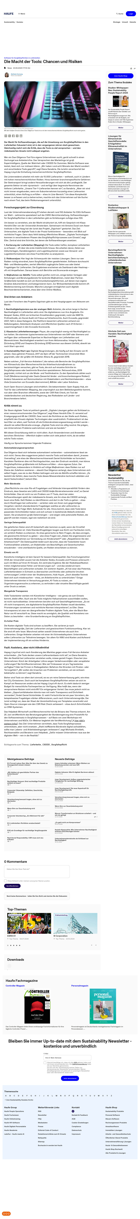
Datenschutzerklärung (119, 517)
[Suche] (120, 14)
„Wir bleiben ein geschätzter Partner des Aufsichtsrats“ (23, 773)
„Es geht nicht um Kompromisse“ (68, 822)
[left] (92, 945)
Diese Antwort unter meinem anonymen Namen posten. (28, 881)
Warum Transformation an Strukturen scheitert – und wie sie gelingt (75, 814)
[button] (131, 13)
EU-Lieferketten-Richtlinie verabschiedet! (23, 823)
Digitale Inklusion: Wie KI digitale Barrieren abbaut (74, 772)
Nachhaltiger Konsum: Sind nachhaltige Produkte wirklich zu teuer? (26, 782)
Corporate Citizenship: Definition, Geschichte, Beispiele (25, 791)
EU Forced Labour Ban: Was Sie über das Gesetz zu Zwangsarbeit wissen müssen (27, 764)
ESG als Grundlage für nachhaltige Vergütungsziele (27, 830)
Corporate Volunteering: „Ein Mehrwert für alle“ (25, 816)
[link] (9, 22)
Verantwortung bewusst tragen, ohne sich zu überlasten (24, 800)
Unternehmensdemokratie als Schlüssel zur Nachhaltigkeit (72, 839)
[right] (96, 945)
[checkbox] (5, 881)
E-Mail (46, 1053)
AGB (115, 513)
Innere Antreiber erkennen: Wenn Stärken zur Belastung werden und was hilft (72, 764)
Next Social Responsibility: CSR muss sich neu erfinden (25, 838)
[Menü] (21, 14)
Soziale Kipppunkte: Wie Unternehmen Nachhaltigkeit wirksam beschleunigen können (76, 830)
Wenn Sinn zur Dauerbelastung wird (21, 808)
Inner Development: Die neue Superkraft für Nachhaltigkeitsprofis (72, 789)
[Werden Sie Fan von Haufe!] (73, 1111)
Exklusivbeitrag (15, 915)
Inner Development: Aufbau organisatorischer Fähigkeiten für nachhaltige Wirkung (72, 780)
